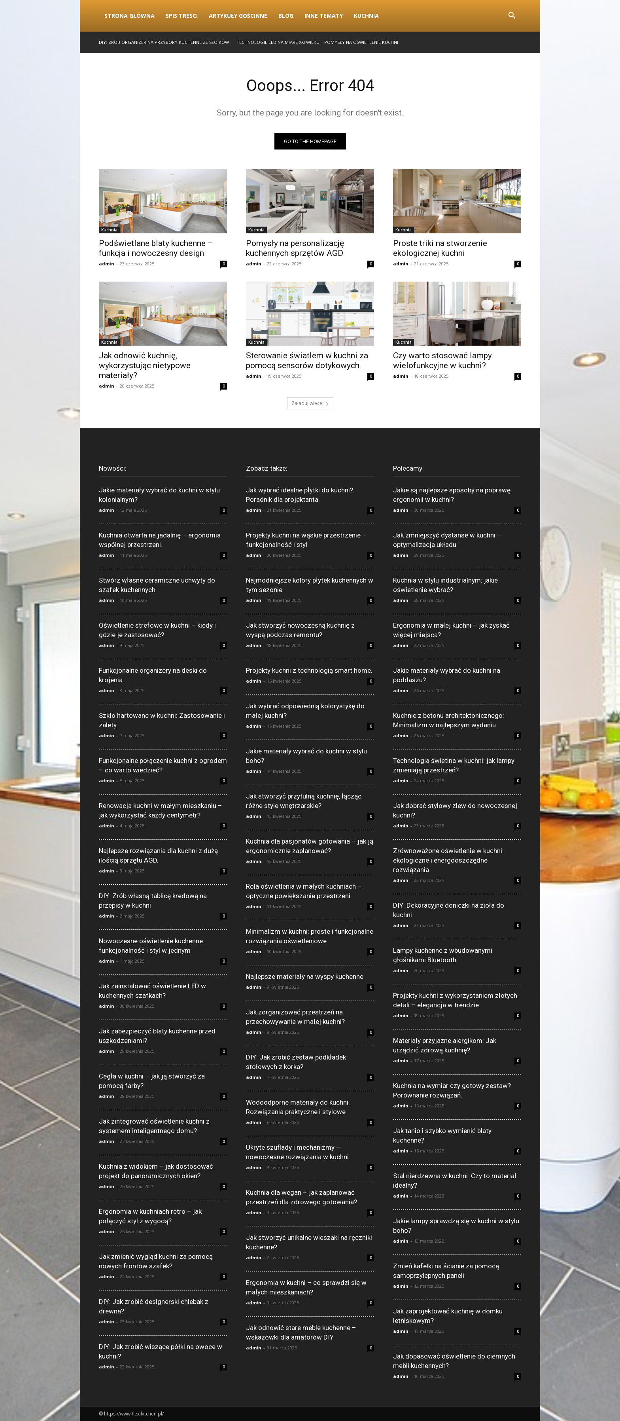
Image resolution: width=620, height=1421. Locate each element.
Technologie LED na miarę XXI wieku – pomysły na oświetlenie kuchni (317, 42)
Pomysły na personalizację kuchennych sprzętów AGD (295, 248)
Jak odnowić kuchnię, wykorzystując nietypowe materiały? (145, 365)
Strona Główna (129, 15)
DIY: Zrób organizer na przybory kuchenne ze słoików (164, 42)
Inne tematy (323, 15)
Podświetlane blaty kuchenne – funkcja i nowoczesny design (156, 248)
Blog (285, 15)
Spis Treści (182, 15)
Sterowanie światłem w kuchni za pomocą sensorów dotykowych (307, 360)
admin (106, 264)
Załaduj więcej (310, 403)
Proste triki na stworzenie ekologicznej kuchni (440, 248)
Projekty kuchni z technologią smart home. (309, 670)
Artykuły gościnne (238, 15)
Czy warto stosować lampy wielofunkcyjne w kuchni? (442, 360)
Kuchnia (366, 15)
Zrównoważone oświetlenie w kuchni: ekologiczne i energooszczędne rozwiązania (448, 860)
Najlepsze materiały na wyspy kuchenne (304, 976)
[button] (511, 16)
